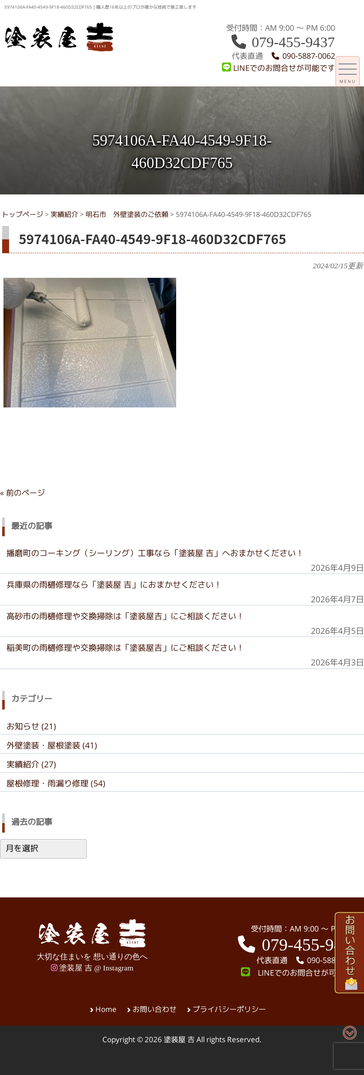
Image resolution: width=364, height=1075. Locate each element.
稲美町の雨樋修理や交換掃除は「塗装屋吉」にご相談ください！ (125, 647)
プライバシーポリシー (229, 1009)
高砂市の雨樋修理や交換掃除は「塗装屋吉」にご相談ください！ (125, 616)
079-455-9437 (282, 42)
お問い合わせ (155, 1009)
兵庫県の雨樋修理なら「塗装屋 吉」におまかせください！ (114, 584)
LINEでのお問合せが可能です (278, 68)
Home (106, 1009)
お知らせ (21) (31, 726)
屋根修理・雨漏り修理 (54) (55, 783)
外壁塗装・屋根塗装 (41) (51, 745)
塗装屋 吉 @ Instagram (92, 968)
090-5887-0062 (303, 56)
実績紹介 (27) (31, 764)
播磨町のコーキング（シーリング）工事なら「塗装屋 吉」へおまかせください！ (155, 553)
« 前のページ (22, 492)
